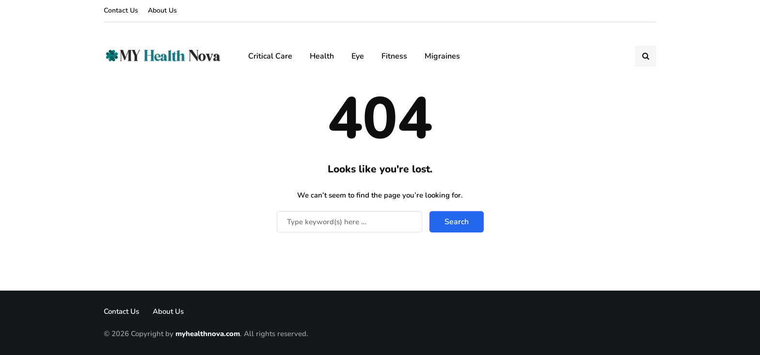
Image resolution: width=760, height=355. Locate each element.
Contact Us (121, 10)
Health (322, 56)
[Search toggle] (645, 56)
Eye (357, 56)
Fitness (394, 56)
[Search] (349, 221)
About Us (162, 10)
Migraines (442, 56)
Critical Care (270, 56)
